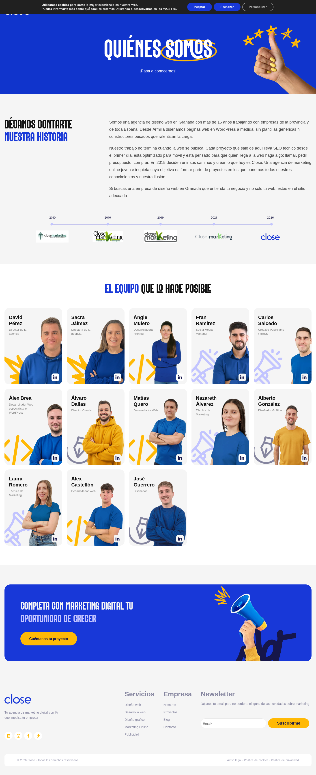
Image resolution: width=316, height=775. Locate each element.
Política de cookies (256, 760)
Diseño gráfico (135, 719)
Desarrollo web (135, 712)
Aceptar (199, 7)
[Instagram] (18, 736)
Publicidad (132, 734)
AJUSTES (169, 9)
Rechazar (227, 7)
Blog (166, 719)
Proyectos (170, 712)
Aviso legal (234, 760)
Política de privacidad (285, 760)
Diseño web (133, 705)
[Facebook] (28, 736)
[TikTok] (38, 736)
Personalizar (258, 7)
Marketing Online (136, 727)
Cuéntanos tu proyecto (48, 638)
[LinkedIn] (8, 736)
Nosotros (169, 705)
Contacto (169, 727)
